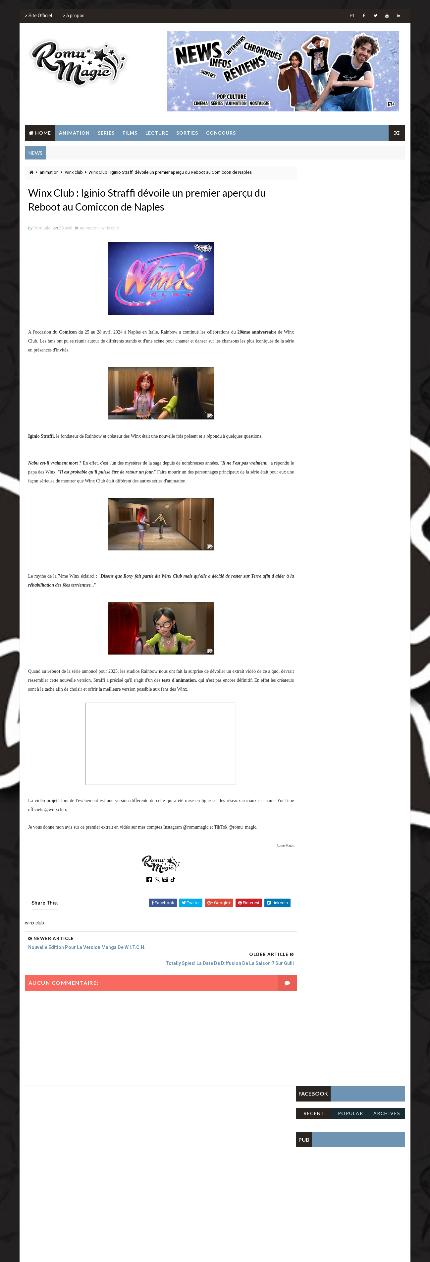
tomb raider (173, 1165)
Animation (74, 133)
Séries (105, 133)
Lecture (156, 133)
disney (225, 1130)
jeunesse (170, 1153)
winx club (73, 172)
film (221, 1141)
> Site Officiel (38, 16)
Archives (387, 193)
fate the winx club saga (185, 1141)
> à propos (73, 16)
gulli (239, 1141)
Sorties (187, 133)
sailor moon (229, 1153)
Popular (351, 193)
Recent (314, 193)
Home (43, 133)
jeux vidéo (198, 1153)
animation (48, 172)
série (255, 1153)
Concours (221, 133)
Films (129, 133)
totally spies (207, 1165)
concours (199, 1130)
